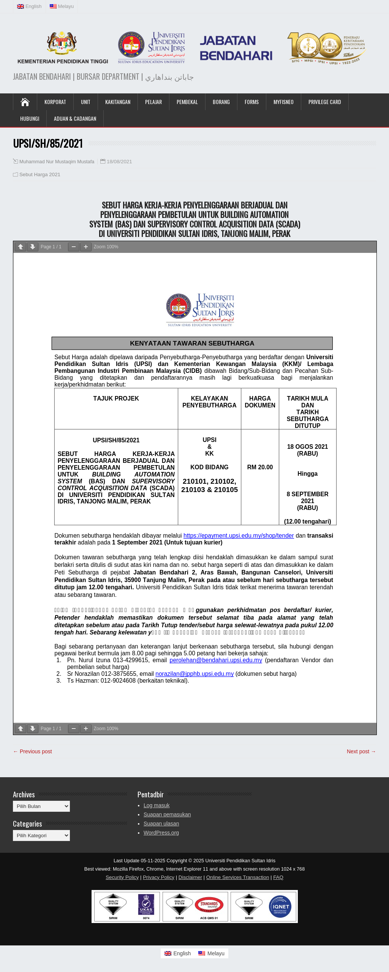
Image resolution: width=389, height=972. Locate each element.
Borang (221, 102)
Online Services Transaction (237, 877)
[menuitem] (29, 6)
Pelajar (153, 102)
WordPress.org (161, 833)
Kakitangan (117, 102)
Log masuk (156, 805)
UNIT (85, 102)
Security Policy (122, 877)
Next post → (361, 751)
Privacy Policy (158, 877)
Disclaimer (190, 877)
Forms (252, 102)
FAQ (278, 877)
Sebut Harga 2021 (39, 174)
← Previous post (32, 751)
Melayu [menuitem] (216, 953)
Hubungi (29, 118)
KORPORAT (55, 102)
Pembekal (187, 102)
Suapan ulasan (161, 824)
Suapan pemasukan (167, 814)
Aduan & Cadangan (75, 118)
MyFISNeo (284, 102)
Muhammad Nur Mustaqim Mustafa (56, 161)
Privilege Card (324, 102)
